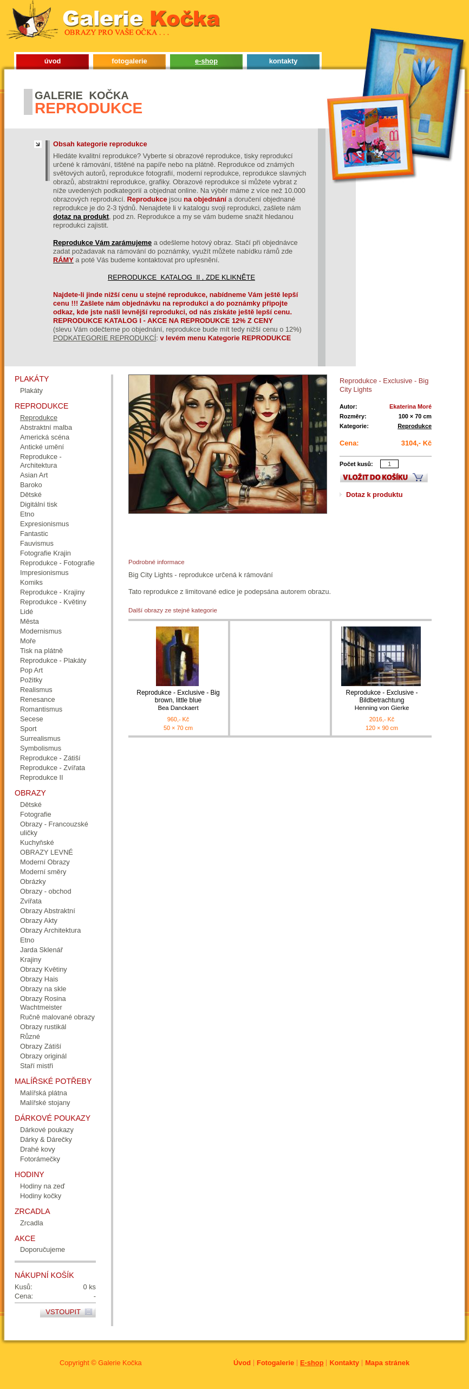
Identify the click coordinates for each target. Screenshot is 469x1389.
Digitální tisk (38, 504)
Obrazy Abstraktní (47, 911)
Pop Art (31, 670)
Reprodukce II (41, 777)
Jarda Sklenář (41, 950)
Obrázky (33, 881)
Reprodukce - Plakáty (53, 660)
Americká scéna (44, 437)
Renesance (37, 699)
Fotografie (35, 814)
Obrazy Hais (39, 979)
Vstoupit (63, 1312)
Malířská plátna (43, 1093)
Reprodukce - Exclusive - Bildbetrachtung (382, 700)
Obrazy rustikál (43, 1027)
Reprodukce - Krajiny (52, 592)
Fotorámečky (40, 1159)
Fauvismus (37, 543)
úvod (52, 61)
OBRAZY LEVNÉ (46, 852)
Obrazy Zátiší (40, 1046)
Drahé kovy (37, 1149)
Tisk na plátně (41, 651)
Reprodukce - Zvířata (52, 768)
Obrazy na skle (43, 989)
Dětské (31, 494)
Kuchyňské (37, 842)
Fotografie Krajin (45, 553)
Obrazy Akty (38, 920)
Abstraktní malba (46, 427)
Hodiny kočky (40, 1196)
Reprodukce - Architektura (41, 461)
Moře (28, 641)
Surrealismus (40, 738)
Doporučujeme (42, 1249)
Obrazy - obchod (45, 891)
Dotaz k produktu (374, 494)
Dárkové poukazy (47, 1130)
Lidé (26, 612)
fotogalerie (129, 61)
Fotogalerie (275, 1363)
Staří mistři (36, 1066)
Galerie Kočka (119, 1363)
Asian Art (34, 475)
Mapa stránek (387, 1363)
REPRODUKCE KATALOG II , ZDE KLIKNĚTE (181, 277)
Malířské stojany (45, 1103)
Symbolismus (40, 748)
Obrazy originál (43, 1056)
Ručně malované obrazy (57, 1017)
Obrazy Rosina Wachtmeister (43, 1002)
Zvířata (31, 901)
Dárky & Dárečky (46, 1139)
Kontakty (344, 1363)
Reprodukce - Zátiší (50, 758)
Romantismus (41, 709)
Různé (30, 1036)
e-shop (206, 61)
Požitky (31, 680)
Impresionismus (44, 572)
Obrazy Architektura (50, 930)
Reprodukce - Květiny (53, 602)
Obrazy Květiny (43, 969)
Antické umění (42, 447)
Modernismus (41, 631)
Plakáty (31, 390)
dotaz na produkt (81, 216)
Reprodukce (415, 426)
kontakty (283, 61)
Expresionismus (44, 524)
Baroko (31, 485)
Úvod (242, 1363)
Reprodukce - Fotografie (57, 563)
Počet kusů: (356, 464)
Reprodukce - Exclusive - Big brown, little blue (178, 700)
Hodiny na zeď (42, 1186)
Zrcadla (31, 1223)
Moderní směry (43, 872)
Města (29, 621)
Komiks (31, 582)
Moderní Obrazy (45, 862)
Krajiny (30, 959)
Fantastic (34, 533)
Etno (27, 514)
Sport (28, 729)
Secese (31, 719)
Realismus (36, 690)
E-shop (311, 1363)
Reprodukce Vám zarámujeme (102, 242)
